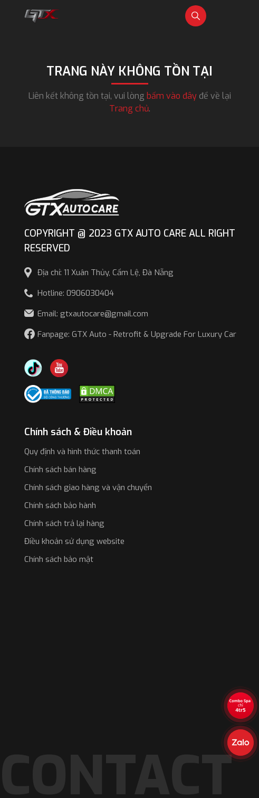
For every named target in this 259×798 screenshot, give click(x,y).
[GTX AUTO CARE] (71, 201)
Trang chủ (129, 108)
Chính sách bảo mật (58, 559)
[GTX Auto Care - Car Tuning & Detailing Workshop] (42, 15)
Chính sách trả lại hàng (64, 523)
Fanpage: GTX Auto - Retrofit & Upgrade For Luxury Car (136, 334)
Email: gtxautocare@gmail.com (92, 313)
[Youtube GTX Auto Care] (59, 367)
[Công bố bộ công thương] (48, 393)
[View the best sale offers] (240, 705)
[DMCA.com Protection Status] (97, 393)
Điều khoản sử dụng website (74, 541)
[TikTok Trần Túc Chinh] (33, 367)
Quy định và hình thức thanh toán (82, 451)
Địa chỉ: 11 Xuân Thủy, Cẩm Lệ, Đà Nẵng (105, 272)
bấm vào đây (172, 95)
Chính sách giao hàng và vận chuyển (88, 487)
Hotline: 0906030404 (75, 293)
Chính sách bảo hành (60, 505)
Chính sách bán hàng (60, 469)
